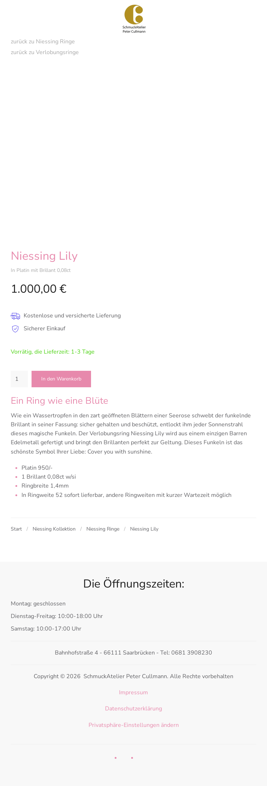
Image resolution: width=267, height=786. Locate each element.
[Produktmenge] (19, 379)
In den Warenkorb (61, 378)
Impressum (133, 692)
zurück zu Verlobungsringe (45, 52)
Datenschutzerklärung (133, 709)
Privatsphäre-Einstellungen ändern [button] (134, 725)
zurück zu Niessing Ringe (43, 41)
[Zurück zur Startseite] (133, 18)
